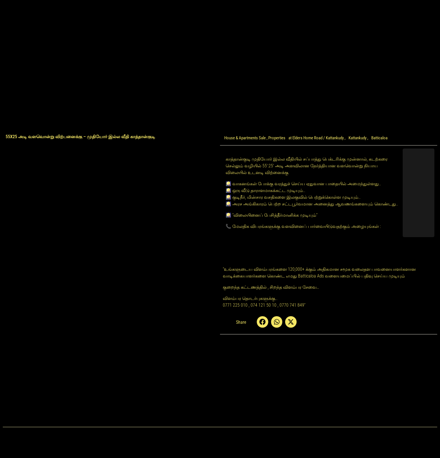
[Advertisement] (111, 319)
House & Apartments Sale (245, 137)
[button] (262, 322)
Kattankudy (357, 137)
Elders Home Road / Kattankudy (318, 137)
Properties (276, 137)
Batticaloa (379, 137)
